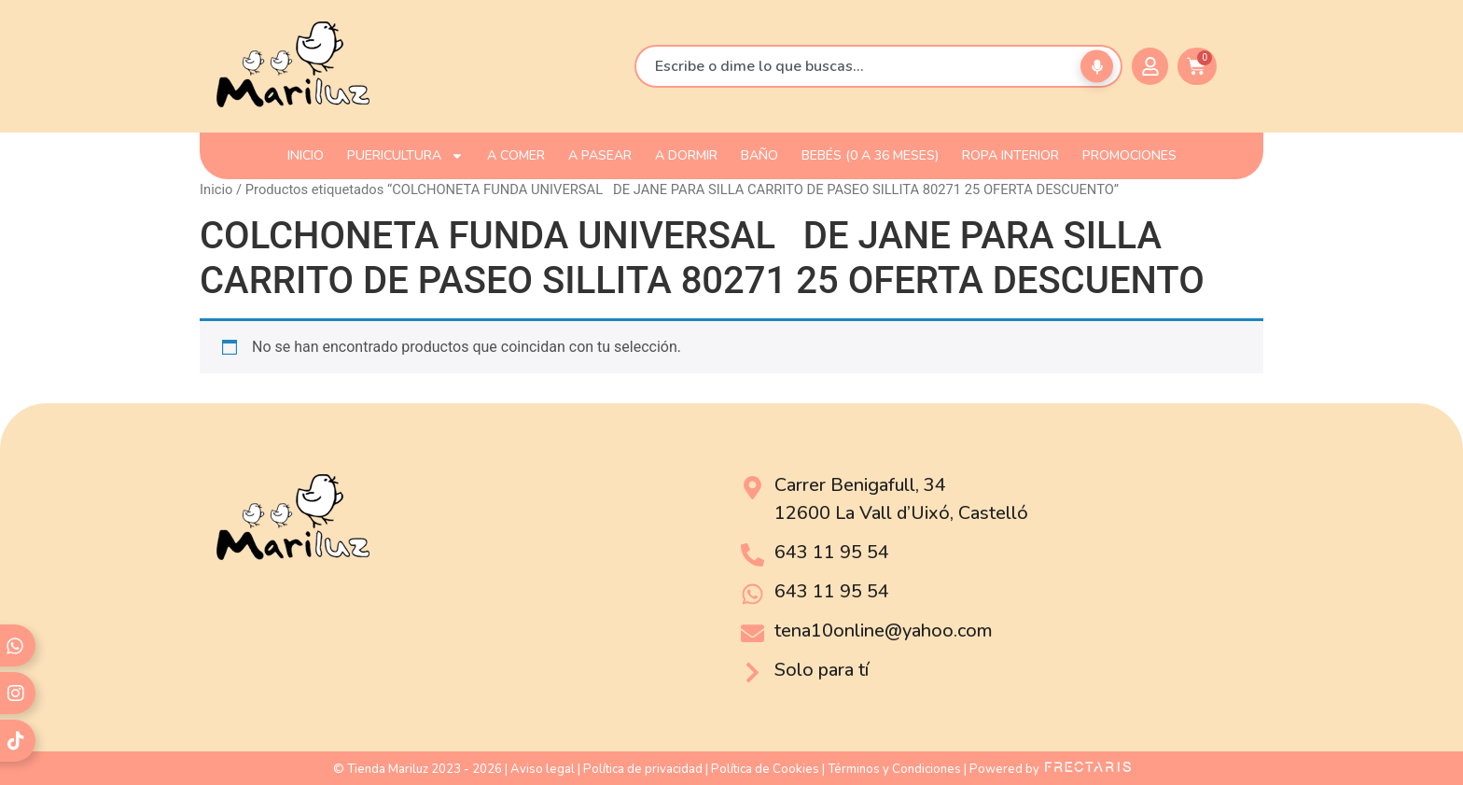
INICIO (305, 155)
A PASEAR (600, 155)
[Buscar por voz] (1096, 66)
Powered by (1050, 769)
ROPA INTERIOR (1010, 155)
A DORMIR (686, 155)
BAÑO (759, 155)
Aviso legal (542, 769)
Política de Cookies (765, 769)
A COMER (516, 155)
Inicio (216, 189)
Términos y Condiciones (894, 769)
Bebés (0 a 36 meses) (870, 155)
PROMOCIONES (1129, 155)
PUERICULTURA (405, 156)
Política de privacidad (643, 769)
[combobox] (878, 66)
